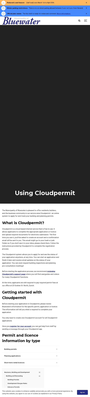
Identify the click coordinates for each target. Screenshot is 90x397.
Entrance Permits (14, 387)
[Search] (79, 20)
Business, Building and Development (17, 372)
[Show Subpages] (39, 372)
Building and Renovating (14, 376)
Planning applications (30, 356)
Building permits (30, 349)
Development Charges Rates (17, 383)
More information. (64, 14)
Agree (82, 392)
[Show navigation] (86, 20)
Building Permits (13, 379)
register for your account (20, 326)
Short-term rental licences (30, 363)
